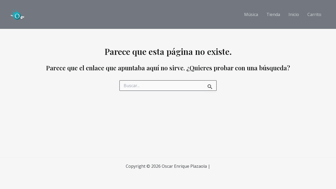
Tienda (273, 14)
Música (251, 14)
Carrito (314, 14)
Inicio (293, 14)
